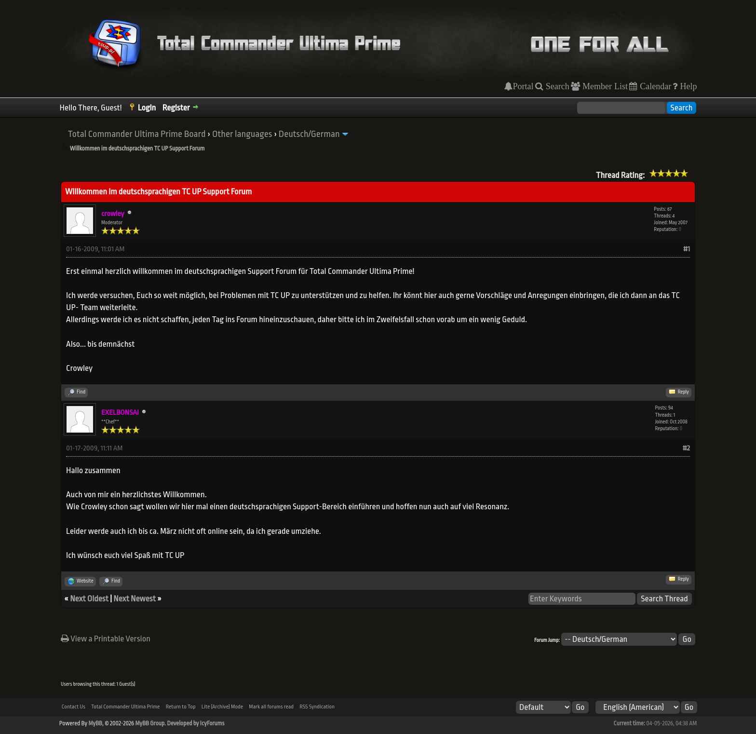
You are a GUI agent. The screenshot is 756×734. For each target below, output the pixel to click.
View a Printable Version (105, 638)
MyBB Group (150, 723)
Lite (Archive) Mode (222, 707)
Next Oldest (89, 598)
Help (687, 86)
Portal (523, 86)
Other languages (242, 134)
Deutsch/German (309, 134)
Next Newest (134, 598)
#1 (686, 249)
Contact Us (73, 707)
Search (556, 86)
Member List (604, 86)
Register (176, 107)
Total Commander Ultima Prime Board (137, 134)
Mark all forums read (271, 707)
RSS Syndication (317, 707)
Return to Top (181, 707)
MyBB (95, 723)
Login (147, 107)
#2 (686, 448)
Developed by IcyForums (195, 723)
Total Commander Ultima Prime (125, 707)
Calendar (654, 86)
